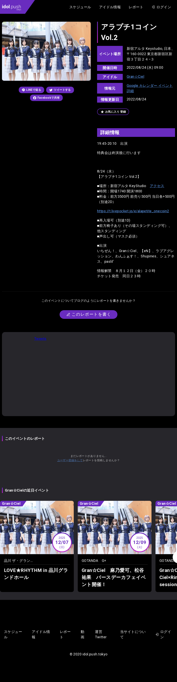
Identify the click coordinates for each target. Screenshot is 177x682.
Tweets (40, 339)
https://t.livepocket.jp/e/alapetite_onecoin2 (133, 211)
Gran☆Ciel (135, 76)
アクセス (157, 186)
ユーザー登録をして (70, 460)
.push (11, 7)
